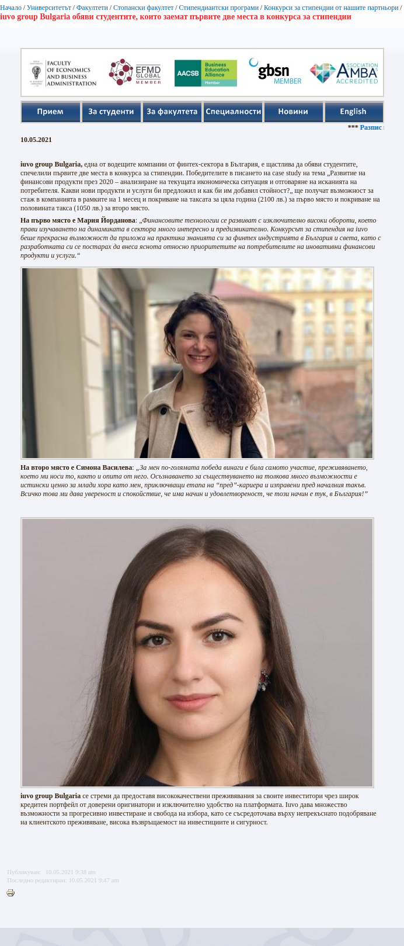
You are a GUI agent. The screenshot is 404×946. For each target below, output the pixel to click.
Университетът (49, 8)
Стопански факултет (143, 8)
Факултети (92, 8)
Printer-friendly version (13, 893)
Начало (11, 8)
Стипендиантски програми (219, 8)
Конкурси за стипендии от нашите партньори (331, 8)
